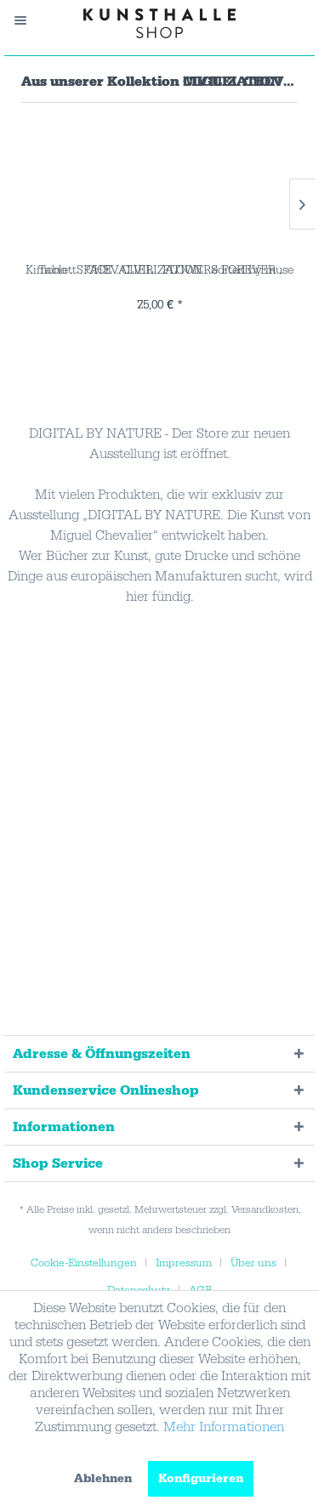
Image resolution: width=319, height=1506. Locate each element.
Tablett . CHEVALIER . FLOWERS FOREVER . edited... (160, 271)
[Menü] (29, 20)
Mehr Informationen (223, 1426)
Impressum (184, 1263)
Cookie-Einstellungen (84, 1263)
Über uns (253, 1263)
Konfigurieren (200, 1478)
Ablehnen (103, 1478)
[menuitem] (29, 20)
